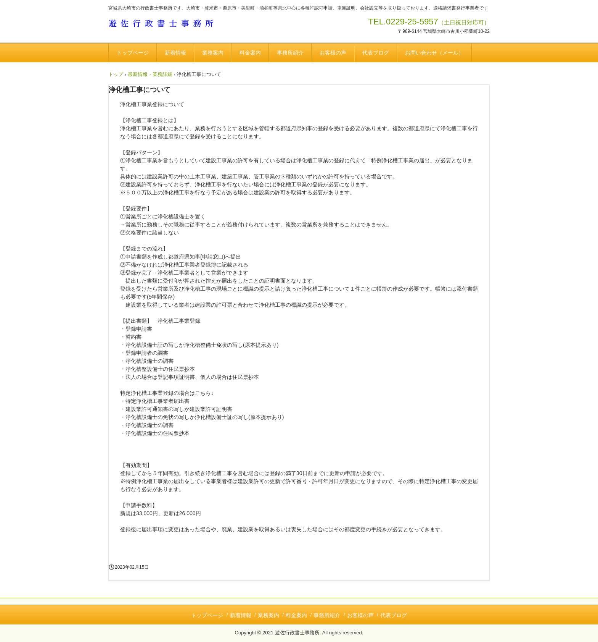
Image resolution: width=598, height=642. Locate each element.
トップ (115, 74)
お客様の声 (333, 53)
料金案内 (250, 53)
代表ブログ (375, 53)
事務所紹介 (290, 53)
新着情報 (175, 53)
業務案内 (212, 53)
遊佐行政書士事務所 (164, 24)
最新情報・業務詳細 (150, 74)
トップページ (133, 53)
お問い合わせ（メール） (434, 53)
